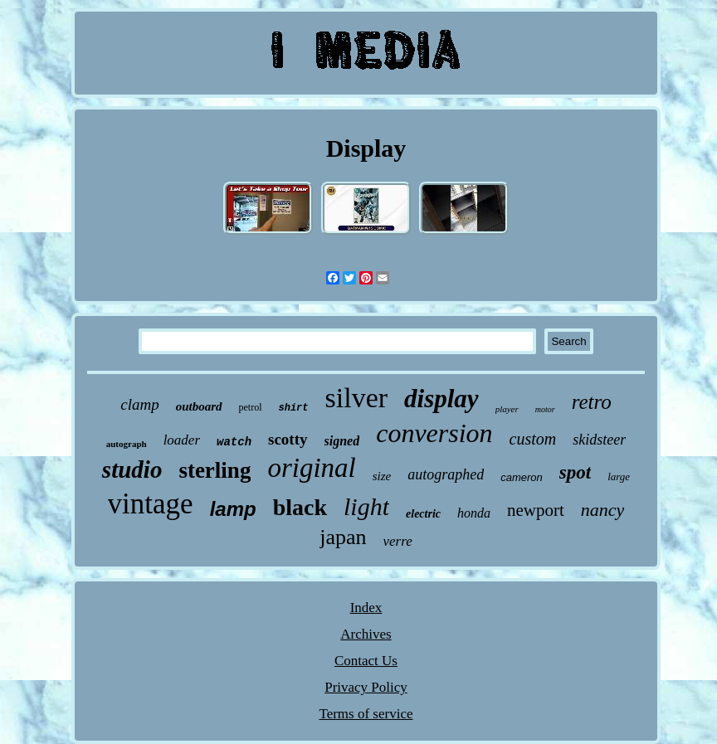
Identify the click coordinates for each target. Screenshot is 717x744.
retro (592, 402)
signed (342, 441)
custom (533, 439)
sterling (214, 470)
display (441, 398)
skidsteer (599, 439)
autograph (126, 444)
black (300, 507)
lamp (233, 509)
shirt (294, 408)
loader (181, 440)
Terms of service (365, 714)
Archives (365, 634)
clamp (139, 404)
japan (342, 537)
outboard (199, 406)
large (618, 476)
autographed (445, 474)
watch (234, 442)
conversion (434, 433)
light (366, 506)
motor (545, 409)
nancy (603, 509)
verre (397, 541)
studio (132, 469)
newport (535, 510)
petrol (250, 407)
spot (575, 472)
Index (366, 607)
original (311, 468)
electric (423, 514)
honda (473, 513)
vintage (150, 504)
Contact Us (366, 661)
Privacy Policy (365, 687)
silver (356, 397)
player (507, 409)
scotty (287, 439)
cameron (521, 477)
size (382, 476)
